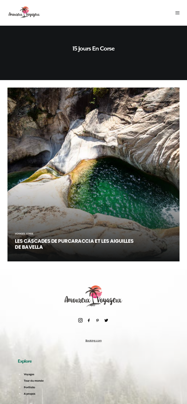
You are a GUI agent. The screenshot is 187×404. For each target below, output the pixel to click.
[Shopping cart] (165, 13)
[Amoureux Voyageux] (24, 13)
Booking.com (94, 340)
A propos (29, 393)
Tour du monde (34, 380)
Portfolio (29, 387)
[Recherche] (157, 13)
